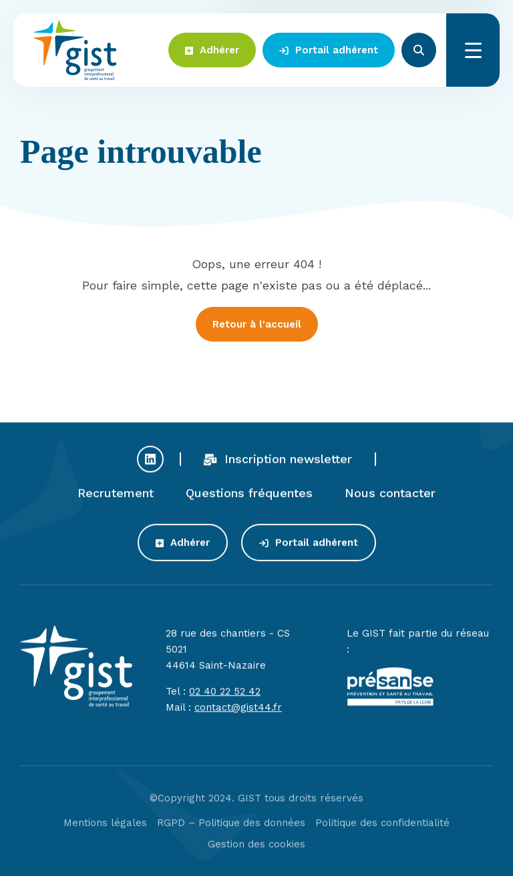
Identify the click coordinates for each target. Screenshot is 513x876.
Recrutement (115, 498)
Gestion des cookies (256, 850)
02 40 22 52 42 (225, 697)
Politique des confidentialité (382, 829)
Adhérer (212, 50)
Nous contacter (390, 498)
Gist (75, 50)
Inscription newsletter (278, 464)
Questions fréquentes (249, 498)
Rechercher (418, 50)
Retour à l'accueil (256, 324)
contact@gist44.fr (238, 713)
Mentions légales (105, 829)
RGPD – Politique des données (231, 829)
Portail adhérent (328, 50)
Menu (473, 50)
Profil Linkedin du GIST (150, 464)
